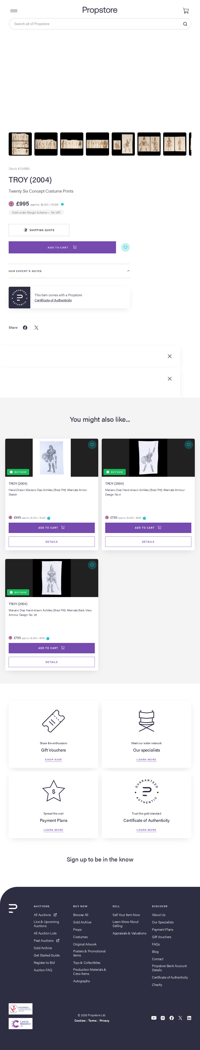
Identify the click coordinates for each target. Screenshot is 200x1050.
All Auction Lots (45, 933)
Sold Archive (43, 948)
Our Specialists (162, 922)
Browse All (80, 915)
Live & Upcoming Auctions (46, 924)
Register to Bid (44, 962)
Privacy (104, 1020)
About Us (158, 915)
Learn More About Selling (126, 924)
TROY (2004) (30, 179)
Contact (157, 959)
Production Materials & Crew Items (89, 971)
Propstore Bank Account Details (169, 968)
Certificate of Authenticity (170, 977)
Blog (155, 951)
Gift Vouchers (161, 937)
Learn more (146, 759)
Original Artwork (85, 944)
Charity (157, 984)
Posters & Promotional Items (89, 953)
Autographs (81, 981)
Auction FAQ (43, 970)
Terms (92, 1020)
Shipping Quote (39, 230)
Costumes (80, 937)
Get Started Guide (47, 955)
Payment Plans (162, 929)
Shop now (53, 759)
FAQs (156, 944)
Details (52, 541)
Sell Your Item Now (126, 915)
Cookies (79, 1020)
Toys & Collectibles (86, 962)
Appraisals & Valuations (129, 933)
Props (77, 929)
